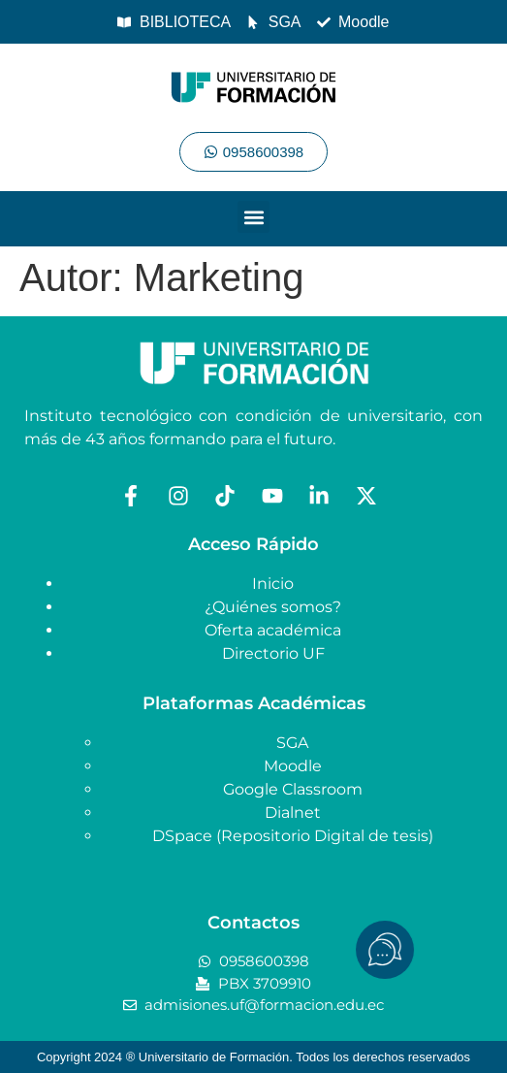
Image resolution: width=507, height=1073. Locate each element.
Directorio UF (273, 653)
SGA (292, 742)
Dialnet (293, 812)
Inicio (273, 583)
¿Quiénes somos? (273, 607)
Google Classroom (293, 789)
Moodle (293, 766)
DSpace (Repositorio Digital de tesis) (292, 836)
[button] (253, 217)
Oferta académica (273, 630)
